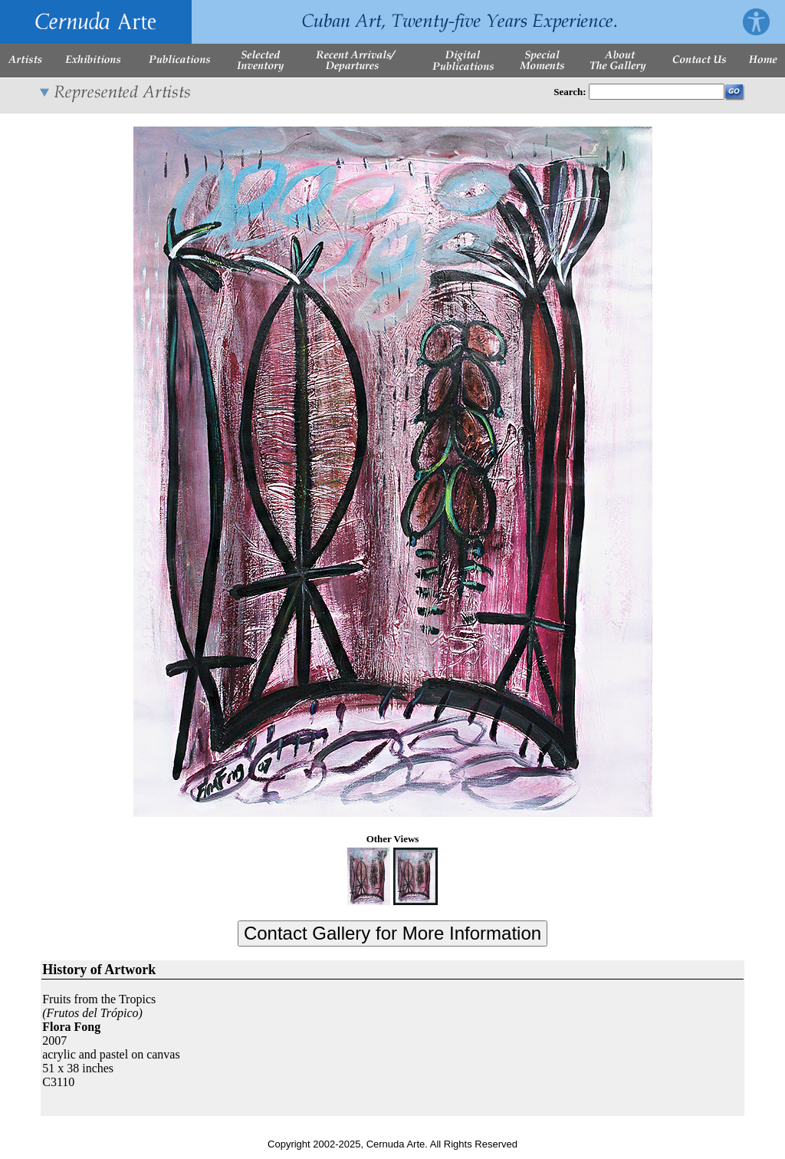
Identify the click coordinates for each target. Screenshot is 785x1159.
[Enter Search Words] (656, 92)
